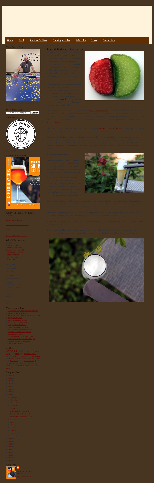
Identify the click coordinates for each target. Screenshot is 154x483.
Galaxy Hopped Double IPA (17, 325)
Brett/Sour (11, 350)
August (13, 408)
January (13, 436)
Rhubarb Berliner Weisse (69, 99)
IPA (7, 356)
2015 (10, 438)
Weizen (8, 365)
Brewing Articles (61, 40)
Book (21, 40)
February (13, 433)
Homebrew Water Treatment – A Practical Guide (24, 315)
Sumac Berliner (11, 259)
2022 (10, 381)
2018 (10, 389)
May (12, 425)
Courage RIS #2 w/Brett (14, 247)
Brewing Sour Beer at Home (17, 313)
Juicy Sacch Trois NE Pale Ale (20, 414)
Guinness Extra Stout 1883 (15, 250)
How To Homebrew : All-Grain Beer (20, 336)
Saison (15, 356)
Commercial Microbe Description (17, 225)
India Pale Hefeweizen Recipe (20, 411)
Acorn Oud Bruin (12, 245)
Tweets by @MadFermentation (16, 236)
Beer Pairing (35, 365)
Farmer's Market (19, 365)
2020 (10, 383)
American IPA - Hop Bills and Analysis (21, 339)
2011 (10, 449)
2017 (10, 392)
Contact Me (109, 40)
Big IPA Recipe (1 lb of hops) (17, 320)
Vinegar (8, 368)
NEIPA (24, 356)
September (14, 405)
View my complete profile (25, 476)
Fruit (27, 351)
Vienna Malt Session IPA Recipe (18, 327)
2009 (10, 455)
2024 (10, 375)
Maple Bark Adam (12, 257)
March (12, 430)
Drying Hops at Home (15, 343)
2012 (10, 447)
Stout (17, 354)
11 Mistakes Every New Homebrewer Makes (23, 311)
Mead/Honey (14, 361)
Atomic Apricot (53, 122)
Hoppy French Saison (15, 318)
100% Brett (21, 358)
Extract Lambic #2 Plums (14, 252)
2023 (10, 378)
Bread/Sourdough (30, 361)
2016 (10, 394)
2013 (10, 444)
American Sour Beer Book (14, 363)
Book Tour (9, 215)
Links (94, 40)
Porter (31, 358)
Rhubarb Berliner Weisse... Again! (21, 416)
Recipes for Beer (38, 40)
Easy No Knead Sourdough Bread (19, 332)
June (12, 422)
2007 (10, 460)
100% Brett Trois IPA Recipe (17, 322)
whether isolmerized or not (110, 128)
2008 (10, 458)
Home (10, 40)
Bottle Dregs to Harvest (14, 220)
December (14, 397)
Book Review (35, 356)
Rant (28, 363)
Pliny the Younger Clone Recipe (19, 341)
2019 (10, 386)
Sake (27, 365)
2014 (10, 441)
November (14, 400)
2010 (10, 452)
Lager (11, 358)
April (12, 427)
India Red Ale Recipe (15, 334)
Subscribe (81, 40)
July (12, 419)
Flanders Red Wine (12, 254)
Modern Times (30, 354)
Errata (8, 229)
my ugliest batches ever (98, 111)
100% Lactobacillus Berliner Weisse (20, 329)
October (13, 403)
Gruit (35, 363)
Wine (38, 358)
